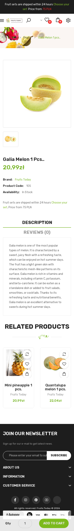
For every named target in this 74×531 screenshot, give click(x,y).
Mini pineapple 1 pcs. (18, 387)
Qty (8, 523)
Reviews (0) (37, 232)
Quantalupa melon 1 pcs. (55, 387)
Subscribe (59, 455)
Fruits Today (23, 179)
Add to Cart (54, 523)
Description (37, 222)
